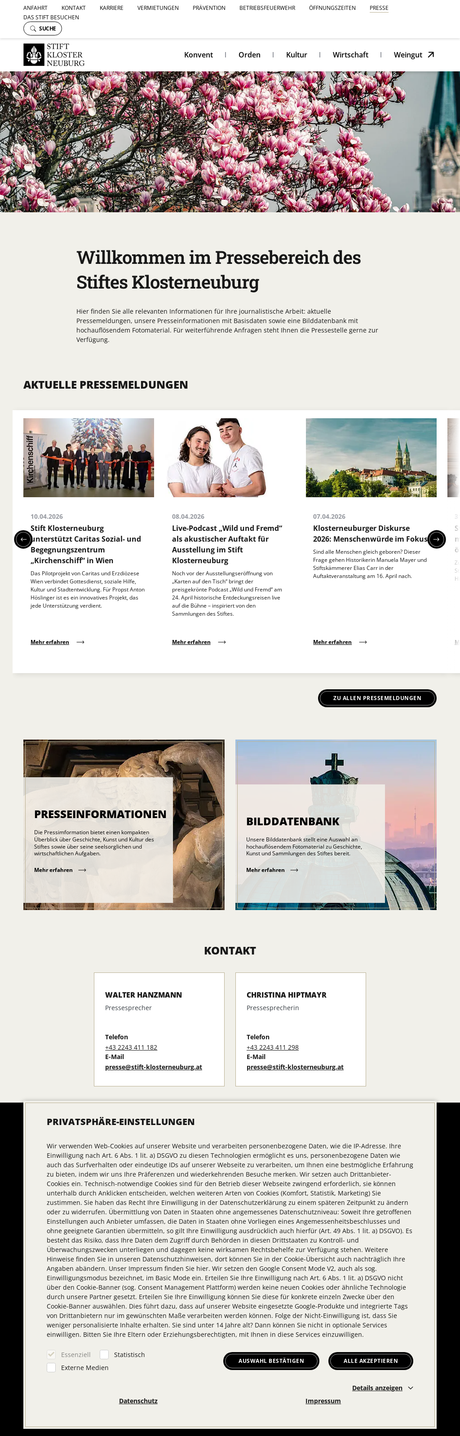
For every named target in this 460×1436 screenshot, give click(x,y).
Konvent (198, 55)
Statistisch (129, 1354)
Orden (250, 55)
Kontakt (74, 8)
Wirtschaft (350, 55)
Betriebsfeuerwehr (267, 8)
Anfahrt (35, 8)
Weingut (408, 55)
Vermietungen (158, 8)
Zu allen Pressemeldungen (377, 698)
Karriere (112, 8)
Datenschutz (138, 1401)
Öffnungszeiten (332, 8)
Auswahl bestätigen (271, 1361)
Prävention (209, 8)
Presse (379, 8)
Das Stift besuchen (51, 17)
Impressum (323, 1401)
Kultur (296, 55)
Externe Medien (85, 1367)
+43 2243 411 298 (273, 1047)
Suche (43, 28)
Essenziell (76, 1354)
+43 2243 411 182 (131, 1047)
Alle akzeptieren (371, 1361)
